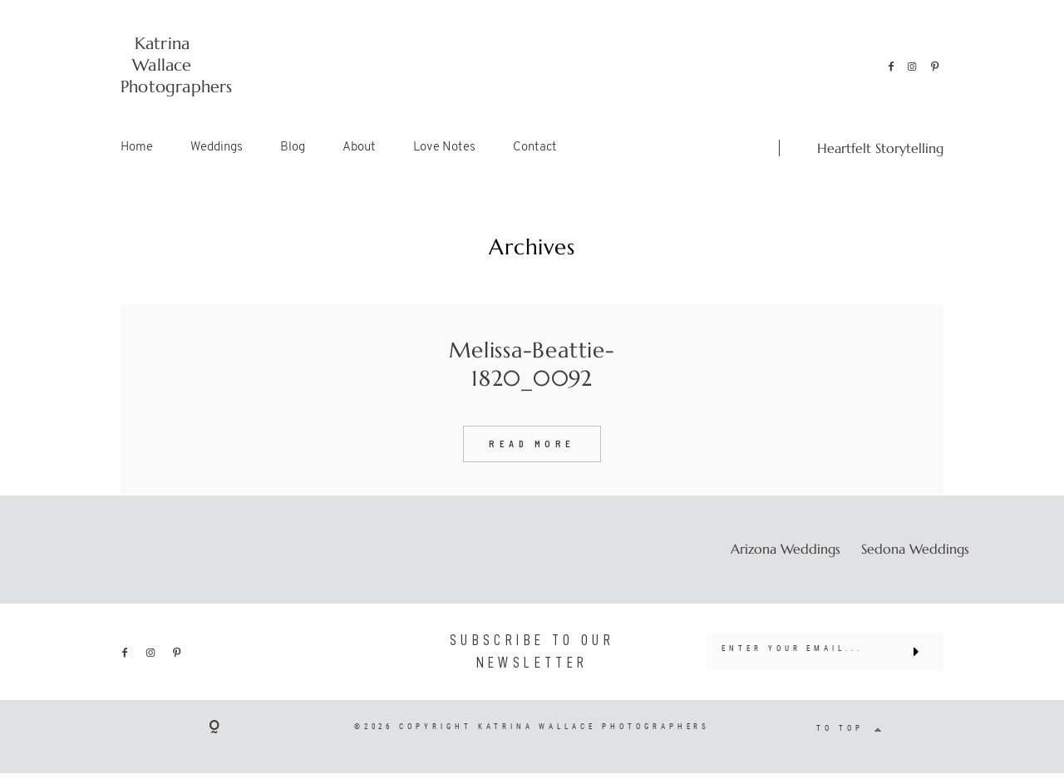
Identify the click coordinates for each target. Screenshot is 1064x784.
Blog (292, 147)
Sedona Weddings (915, 548)
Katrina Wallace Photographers (162, 65)
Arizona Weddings (785, 548)
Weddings (216, 147)
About (359, 147)
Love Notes (444, 147)
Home (137, 147)
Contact (535, 147)
